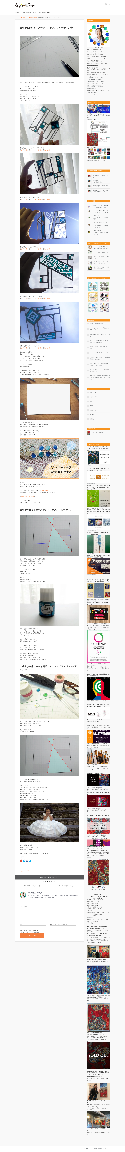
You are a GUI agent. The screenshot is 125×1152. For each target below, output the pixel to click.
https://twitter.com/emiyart (93, 92)
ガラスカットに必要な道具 (101, 252)
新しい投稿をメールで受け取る (30, 954)
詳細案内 (90, 917)
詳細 (89, 857)
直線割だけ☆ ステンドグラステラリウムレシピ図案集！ (100, 217)
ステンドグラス (25, 871)
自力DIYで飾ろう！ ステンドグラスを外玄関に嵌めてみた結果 (100, 232)
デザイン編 (24, 150)
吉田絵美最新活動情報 (45, 12)
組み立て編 (47, 150)
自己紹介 (35, 12)
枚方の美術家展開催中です (96, 323)
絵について (93, 414)
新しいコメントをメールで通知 (29, 952)
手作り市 (92, 401)
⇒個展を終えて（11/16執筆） (94, 787)
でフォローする (33, 905)
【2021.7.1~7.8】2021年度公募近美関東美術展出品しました (100, 358)
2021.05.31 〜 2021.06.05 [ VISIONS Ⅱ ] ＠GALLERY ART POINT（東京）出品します (100, 377)
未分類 (91, 405)
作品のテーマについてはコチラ (96, 81)
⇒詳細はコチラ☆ (91, 465)
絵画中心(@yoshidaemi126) (94, 85)
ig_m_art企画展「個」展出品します (99, 352)
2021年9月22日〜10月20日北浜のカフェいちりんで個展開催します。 (100, 341)
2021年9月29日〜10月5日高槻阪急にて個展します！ (100, 328)
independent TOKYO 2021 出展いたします (100, 335)
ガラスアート (18, 12)
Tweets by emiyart (91, 94)
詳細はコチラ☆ (92, 530)
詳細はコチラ (91, 574)
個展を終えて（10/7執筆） (95, 808)
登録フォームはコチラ (27, 496)
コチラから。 (45, 490)
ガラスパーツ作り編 (36, 150)
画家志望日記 (93, 410)
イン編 (26, 298)
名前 (21, 947)
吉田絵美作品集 (27, 12)
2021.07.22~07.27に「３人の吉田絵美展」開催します (99, 370)
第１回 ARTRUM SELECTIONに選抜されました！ (100, 347)
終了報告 (90, 923)
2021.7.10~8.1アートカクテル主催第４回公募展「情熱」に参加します (100, 364)
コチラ (92, 601)
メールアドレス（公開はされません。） (58, 947)
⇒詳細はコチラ (91, 483)
